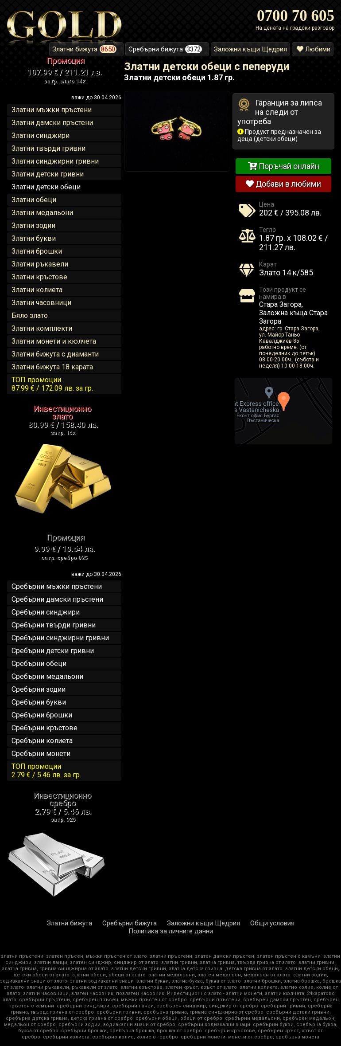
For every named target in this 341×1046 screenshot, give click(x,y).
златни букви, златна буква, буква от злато (188, 981)
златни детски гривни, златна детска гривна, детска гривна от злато (197, 969)
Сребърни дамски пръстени (57, 599)
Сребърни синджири (46, 612)
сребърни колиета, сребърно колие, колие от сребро (110, 1037)
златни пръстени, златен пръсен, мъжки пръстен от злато (74, 956)
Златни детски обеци (46, 187)
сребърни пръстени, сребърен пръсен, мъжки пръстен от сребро (103, 1000)
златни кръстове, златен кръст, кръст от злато (178, 987)
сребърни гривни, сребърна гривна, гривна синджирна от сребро (180, 1012)
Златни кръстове (39, 277)
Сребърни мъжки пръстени (57, 586)
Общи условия (272, 923)
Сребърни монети (41, 753)
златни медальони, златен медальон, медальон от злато (219, 975)
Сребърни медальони (47, 676)
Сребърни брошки (42, 715)
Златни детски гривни (48, 174)
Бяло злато (30, 315)
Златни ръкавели (40, 264)
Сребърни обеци (39, 663)
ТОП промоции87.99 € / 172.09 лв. (52, 384)
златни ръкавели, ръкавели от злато (72, 987)
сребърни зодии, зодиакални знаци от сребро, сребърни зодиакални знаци (154, 1024)
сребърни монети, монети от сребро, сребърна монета (250, 1037)
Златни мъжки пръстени (52, 110)
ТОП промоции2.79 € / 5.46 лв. (46, 770)
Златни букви (34, 238)
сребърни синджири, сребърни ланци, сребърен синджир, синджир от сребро (157, 1006)
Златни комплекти (42, 328)
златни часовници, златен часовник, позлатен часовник (93, 993)
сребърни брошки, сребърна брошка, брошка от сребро (131, 1031)
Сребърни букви (39, 702)
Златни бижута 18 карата (52, 367)
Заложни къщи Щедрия (203, 923)
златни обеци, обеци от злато (109, 975)
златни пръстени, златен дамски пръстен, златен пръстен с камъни (235, 956)
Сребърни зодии (39, 689)
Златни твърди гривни (48, 148)
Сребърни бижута (129, 923)
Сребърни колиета (42, 741)
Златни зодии (33, 225)
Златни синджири (41, 135)
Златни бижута (69, 923)
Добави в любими (283, 183)
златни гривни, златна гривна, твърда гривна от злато (228, 962)
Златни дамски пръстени (52, 122)
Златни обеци (34, 200)
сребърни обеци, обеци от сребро (179, 1018)
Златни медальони (42, 212)
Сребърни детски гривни (53, 650)
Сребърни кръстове (45, 728)
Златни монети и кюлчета (54, 341)
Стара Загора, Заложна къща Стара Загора (293, 312)
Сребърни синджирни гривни (60, 638)
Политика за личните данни (170, 931)
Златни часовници (41, 302)
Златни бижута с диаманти (55, 354)
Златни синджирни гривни (55, 161)
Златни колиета (37, 290)
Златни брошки (37, 251)
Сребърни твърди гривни (54, 625)
